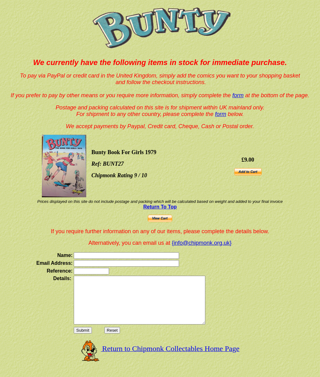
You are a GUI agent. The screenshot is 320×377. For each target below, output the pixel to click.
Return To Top (160, 206)
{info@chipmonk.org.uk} (202, 243)
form (238, 95)
